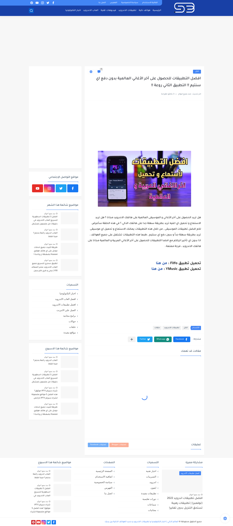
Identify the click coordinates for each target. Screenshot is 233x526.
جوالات (72, 321)
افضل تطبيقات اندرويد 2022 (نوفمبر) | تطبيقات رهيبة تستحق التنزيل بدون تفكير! (185, 503)
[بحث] (31, 10)
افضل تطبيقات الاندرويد (64, 304)
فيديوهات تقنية (108, 10)
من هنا (161, 264)
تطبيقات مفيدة (148, 493)
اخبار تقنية (151, 471)
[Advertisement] (116, 41)
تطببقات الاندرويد (171, 328)
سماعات (151, 504)
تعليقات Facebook (98, 445)
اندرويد (152, 482)
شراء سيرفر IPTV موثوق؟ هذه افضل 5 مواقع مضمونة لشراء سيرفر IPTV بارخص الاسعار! (45, 395)
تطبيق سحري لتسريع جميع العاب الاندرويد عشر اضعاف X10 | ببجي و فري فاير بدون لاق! (44, 268)
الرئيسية (157, 10)
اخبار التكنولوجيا (73, 10)
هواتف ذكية (144, 10)
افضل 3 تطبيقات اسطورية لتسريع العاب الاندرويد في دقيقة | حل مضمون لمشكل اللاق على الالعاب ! (45, 221)
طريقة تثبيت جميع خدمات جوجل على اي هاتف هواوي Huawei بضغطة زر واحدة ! (46, 251)
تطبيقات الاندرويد (127, 10)
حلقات (157, 328)
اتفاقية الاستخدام (150, 3)
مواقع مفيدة (70, 332)
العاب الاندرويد (90, 10)
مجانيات (152, 510)
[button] (181, 339)
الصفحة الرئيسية (104, 471)
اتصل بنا (102, 3)
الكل (197, 72)
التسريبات (151, 476)
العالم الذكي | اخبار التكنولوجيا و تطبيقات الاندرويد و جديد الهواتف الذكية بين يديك (141, 522)
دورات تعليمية (149, 499)
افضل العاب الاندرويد (65, 299)
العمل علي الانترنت (66, 310)
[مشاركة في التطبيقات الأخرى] (132, 339)
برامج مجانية (69, 315)
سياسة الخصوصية (129, 3)
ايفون (153, 487)
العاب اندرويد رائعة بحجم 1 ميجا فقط (45, 235)
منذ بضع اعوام (49, 213)
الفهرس (113, 3)
